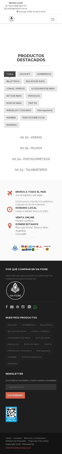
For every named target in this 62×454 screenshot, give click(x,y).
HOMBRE (11, 117)
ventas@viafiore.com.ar (17, 8)
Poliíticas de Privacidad (16, 441)
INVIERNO (11, 124)
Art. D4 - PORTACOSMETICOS (31, 158)
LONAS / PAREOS (15, 88)
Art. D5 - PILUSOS (31, 148)
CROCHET (25, 74)
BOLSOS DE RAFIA (35, 81)
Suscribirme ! (15, 395)
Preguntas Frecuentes (38, 441)
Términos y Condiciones (34, 438)
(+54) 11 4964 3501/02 (16, 6)
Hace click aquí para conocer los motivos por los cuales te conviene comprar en (29, 287)
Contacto (17, 438)
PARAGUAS (34, 95)
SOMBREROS (44, 74)
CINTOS (32, 103)
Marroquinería (45, 110)
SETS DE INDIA (13, 95)
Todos (9, 74)
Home (8, 438)
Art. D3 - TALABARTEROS (31, 169)
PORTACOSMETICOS (33, 117)
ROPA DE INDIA (14, 103)
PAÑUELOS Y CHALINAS (18, 110)
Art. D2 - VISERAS (31, 137)
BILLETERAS (12, 81)
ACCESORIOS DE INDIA (43, 88)
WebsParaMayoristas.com (18, 448)
